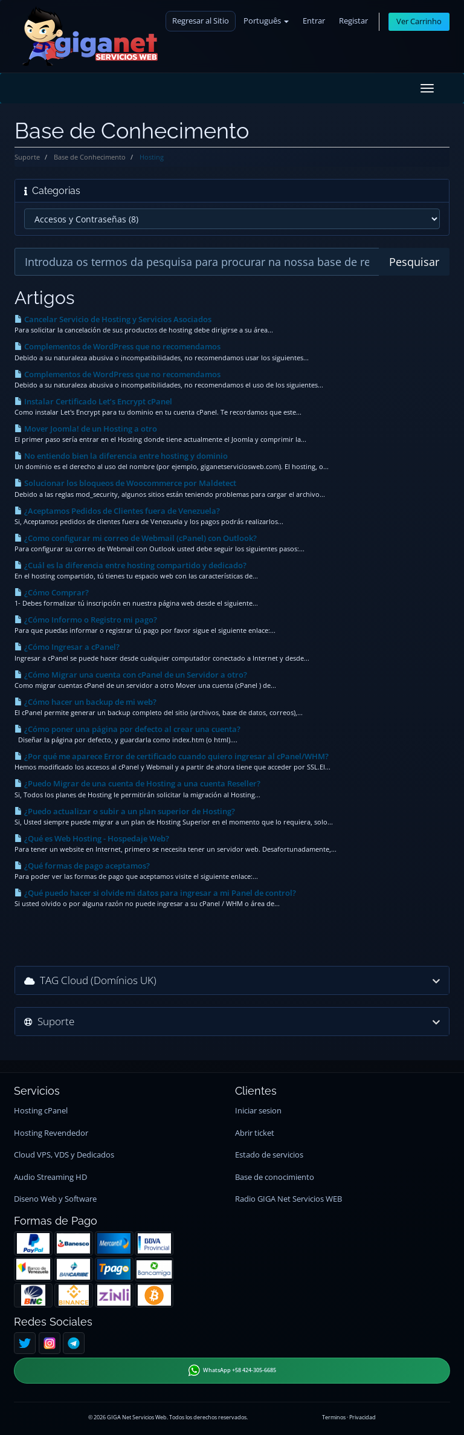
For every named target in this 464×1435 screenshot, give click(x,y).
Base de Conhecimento (90, 156)
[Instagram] (49, 1343)
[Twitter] (25, 1343)
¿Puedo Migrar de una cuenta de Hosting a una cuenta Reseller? (137, 783)
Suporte (27, 156)
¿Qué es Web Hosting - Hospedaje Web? (91, 838)
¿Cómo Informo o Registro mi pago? (85, 619)
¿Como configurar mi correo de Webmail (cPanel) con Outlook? (135, 538)
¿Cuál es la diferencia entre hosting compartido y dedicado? (130, 565)
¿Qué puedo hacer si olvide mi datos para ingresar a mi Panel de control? (155, 892)
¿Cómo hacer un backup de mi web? (85, 701)
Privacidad (362, 1417)
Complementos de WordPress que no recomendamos (117, 346)
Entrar (314, 21)
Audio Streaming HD (50, 1177)
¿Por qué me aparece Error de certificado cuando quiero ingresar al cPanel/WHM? (171, 756)
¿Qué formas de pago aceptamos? (82, 865)
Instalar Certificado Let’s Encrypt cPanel (93, 401)
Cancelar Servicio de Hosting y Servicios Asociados (112, 319)
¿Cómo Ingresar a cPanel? (67, 646)
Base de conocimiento (274, 1177)
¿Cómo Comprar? (51, 592)
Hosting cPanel (41, 1111)
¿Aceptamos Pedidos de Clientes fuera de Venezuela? (117, 510)
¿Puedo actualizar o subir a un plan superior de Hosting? (124, 811)
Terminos (334, 1417)
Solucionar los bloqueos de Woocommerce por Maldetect (125, 483)
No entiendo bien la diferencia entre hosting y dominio (121, 455)
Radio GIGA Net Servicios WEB (288, 1199)
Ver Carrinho (419, 21)
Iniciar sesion (258, 1111)
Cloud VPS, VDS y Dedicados (64, 1155)
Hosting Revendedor (51, 1133)
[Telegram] (74, 1343)
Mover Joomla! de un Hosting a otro (85, 428)
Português (266, 21)
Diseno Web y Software (55, 1199)
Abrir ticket (254, 1133)
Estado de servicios (269, 1155)
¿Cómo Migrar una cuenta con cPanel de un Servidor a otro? (130, 674)
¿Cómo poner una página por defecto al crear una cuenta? (127, 729)
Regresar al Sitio (200, 21)
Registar (353, 21)
